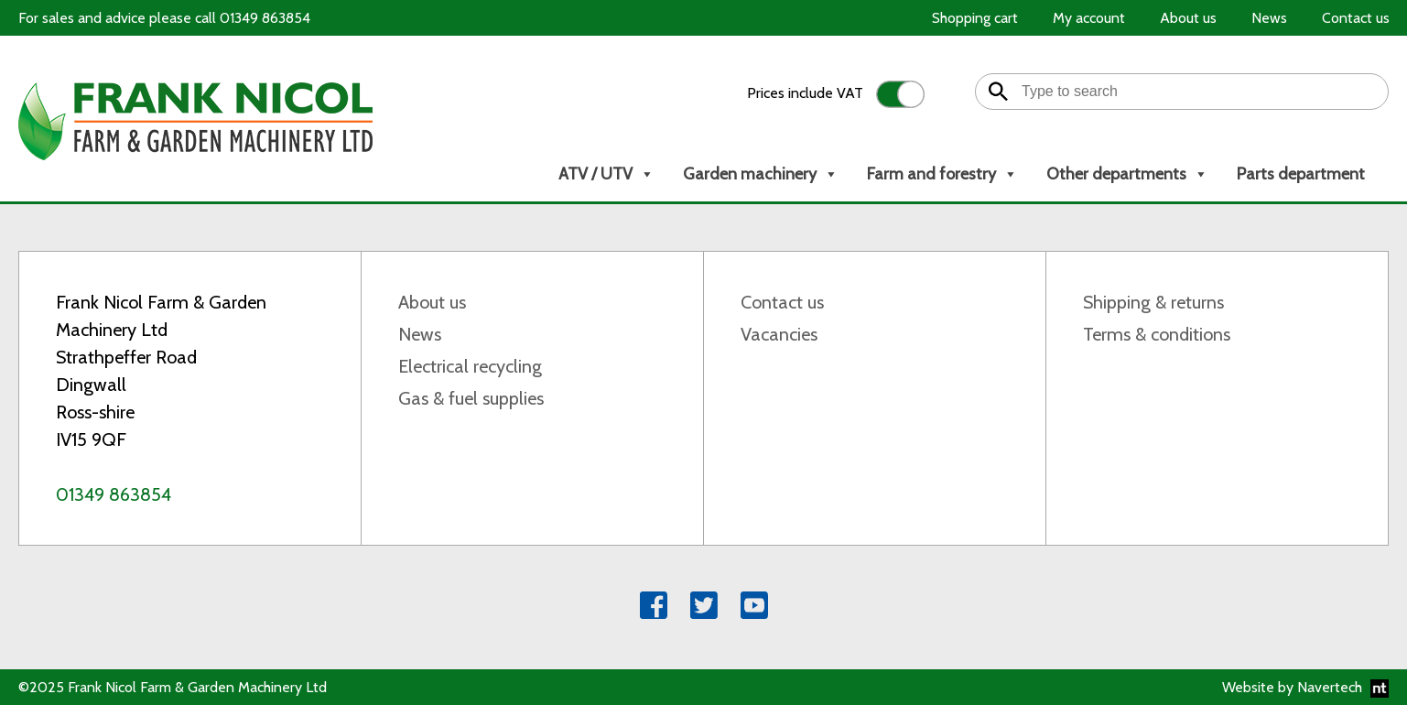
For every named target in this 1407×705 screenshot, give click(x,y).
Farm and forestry (942, 174)
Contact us (782, 302)
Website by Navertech (1305, 688)
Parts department (1301, 174)
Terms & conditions (1156, 334)
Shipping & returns (1153, 302)
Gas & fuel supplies (471, 398)
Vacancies (779, 334)
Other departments (1127, 174)
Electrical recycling (470, 366)
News (419, 334)
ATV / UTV (606, 174)
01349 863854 (113, 494)
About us (432, 302)
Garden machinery (761, 174)
